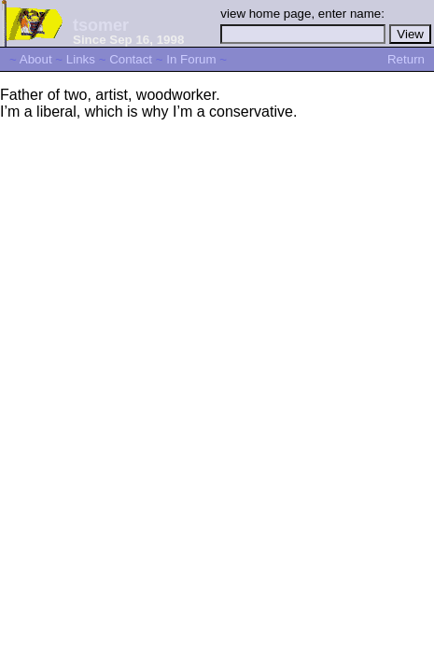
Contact (130, 59)
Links (80, 59)
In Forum (191, 59)
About (36, 59)
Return (406, 59)
